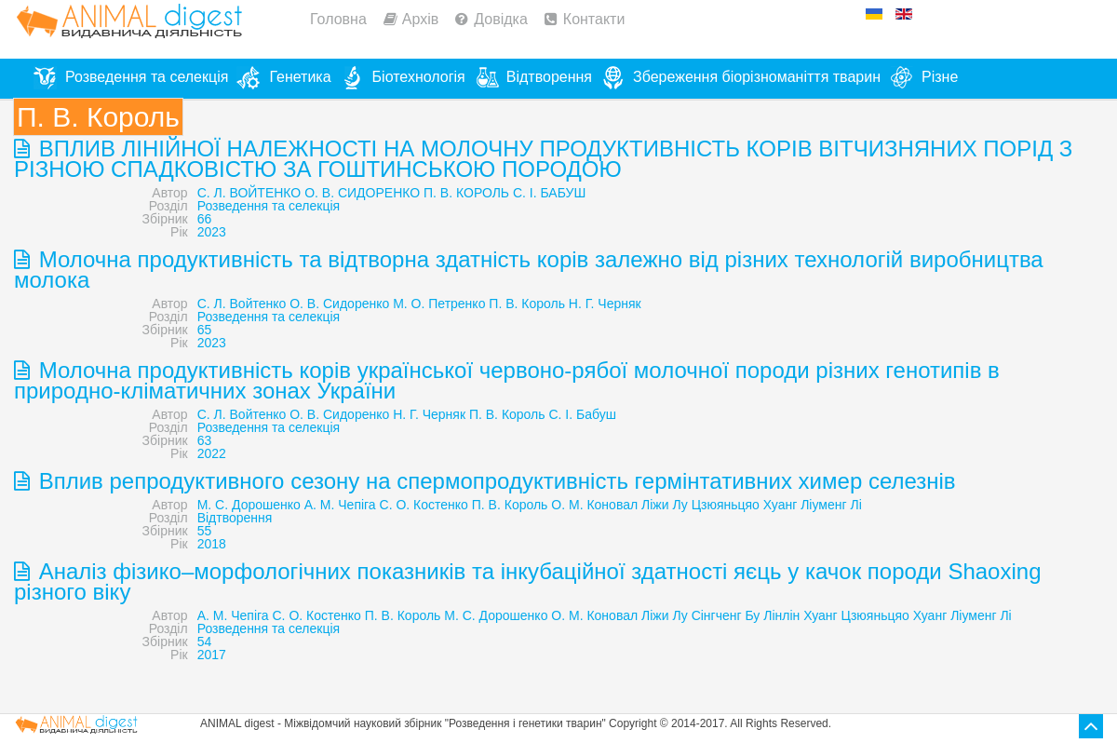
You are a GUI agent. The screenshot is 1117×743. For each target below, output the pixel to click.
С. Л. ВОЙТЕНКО (249, 192)
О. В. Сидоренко (339, 303)
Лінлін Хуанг (800, 615)
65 (204, 329)
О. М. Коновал (594, 504)
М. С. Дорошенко (249, 504)
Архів (420, 19)
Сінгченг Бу (726, 615)
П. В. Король (507, 414)
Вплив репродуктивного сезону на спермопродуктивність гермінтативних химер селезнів (494, 480)
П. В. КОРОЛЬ (466, 192)
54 (204, 641)
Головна (338, 19)
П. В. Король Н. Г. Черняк (564, 303)
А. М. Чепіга (340, 504)
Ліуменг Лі (831, 504)
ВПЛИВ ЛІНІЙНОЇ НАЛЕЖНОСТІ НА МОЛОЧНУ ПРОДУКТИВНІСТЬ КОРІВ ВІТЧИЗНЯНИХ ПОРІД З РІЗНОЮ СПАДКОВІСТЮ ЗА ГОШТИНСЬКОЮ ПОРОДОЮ (543, 159)
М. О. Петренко (439, 303)
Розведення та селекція (268, 205)
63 (204, 440)
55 (204, 530)
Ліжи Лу (664, 504)
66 (204, 218)
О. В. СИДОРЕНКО (362, 192)
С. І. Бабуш (581, 414)
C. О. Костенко (317, 615)
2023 (211, 231)
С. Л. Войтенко (242, 303)
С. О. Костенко (424, 504)
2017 (211, 654)
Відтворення (235, 517)
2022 (211, 453)
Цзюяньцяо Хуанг (745, 504)
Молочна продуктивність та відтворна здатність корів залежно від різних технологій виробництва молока (528, 269)
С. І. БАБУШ (549, 192)
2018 (211, 543)
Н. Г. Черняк (429, 414)
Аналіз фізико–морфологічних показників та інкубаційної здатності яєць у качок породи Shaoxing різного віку (527, 581)
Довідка (501, 19)
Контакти (594, 19)
